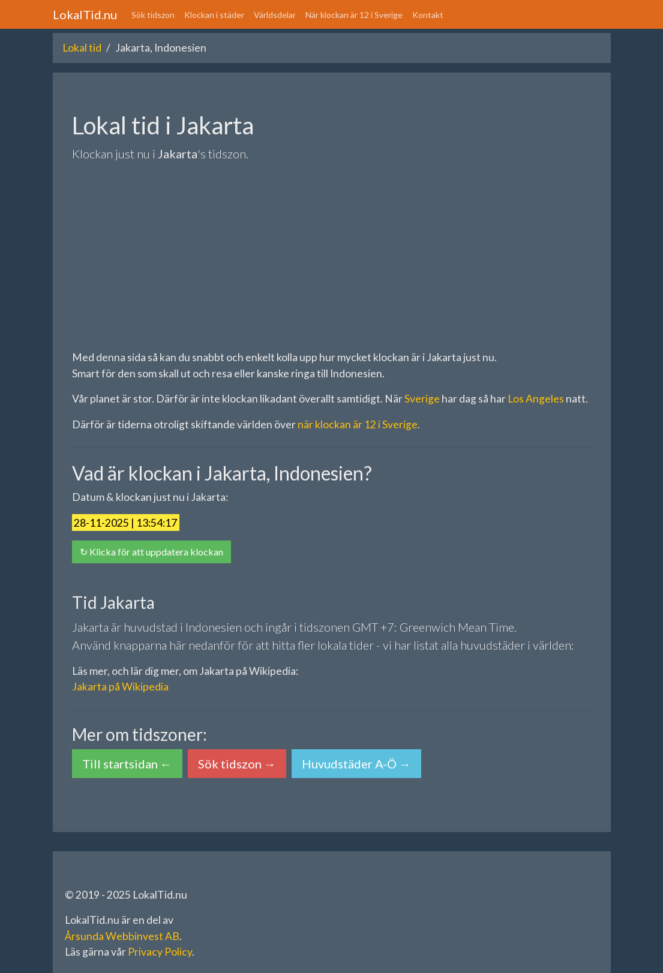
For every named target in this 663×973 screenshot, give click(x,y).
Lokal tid (81, 47)
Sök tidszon (153, 15)
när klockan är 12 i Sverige (358, 424)
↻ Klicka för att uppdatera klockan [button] (151, 551)
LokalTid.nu (85, 14)
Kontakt (427, 15)
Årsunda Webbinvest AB (122, 936)
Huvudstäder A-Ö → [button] (356, 763)
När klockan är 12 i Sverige (354, 15)
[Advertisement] (332, 256)
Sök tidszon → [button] (237, 763)
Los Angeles (536, 398)
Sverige (422, 398)
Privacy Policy (160, 951)
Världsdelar (275, 15)
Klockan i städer (214, 15)
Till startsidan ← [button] (127, 763)
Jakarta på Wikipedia (120, 686)
